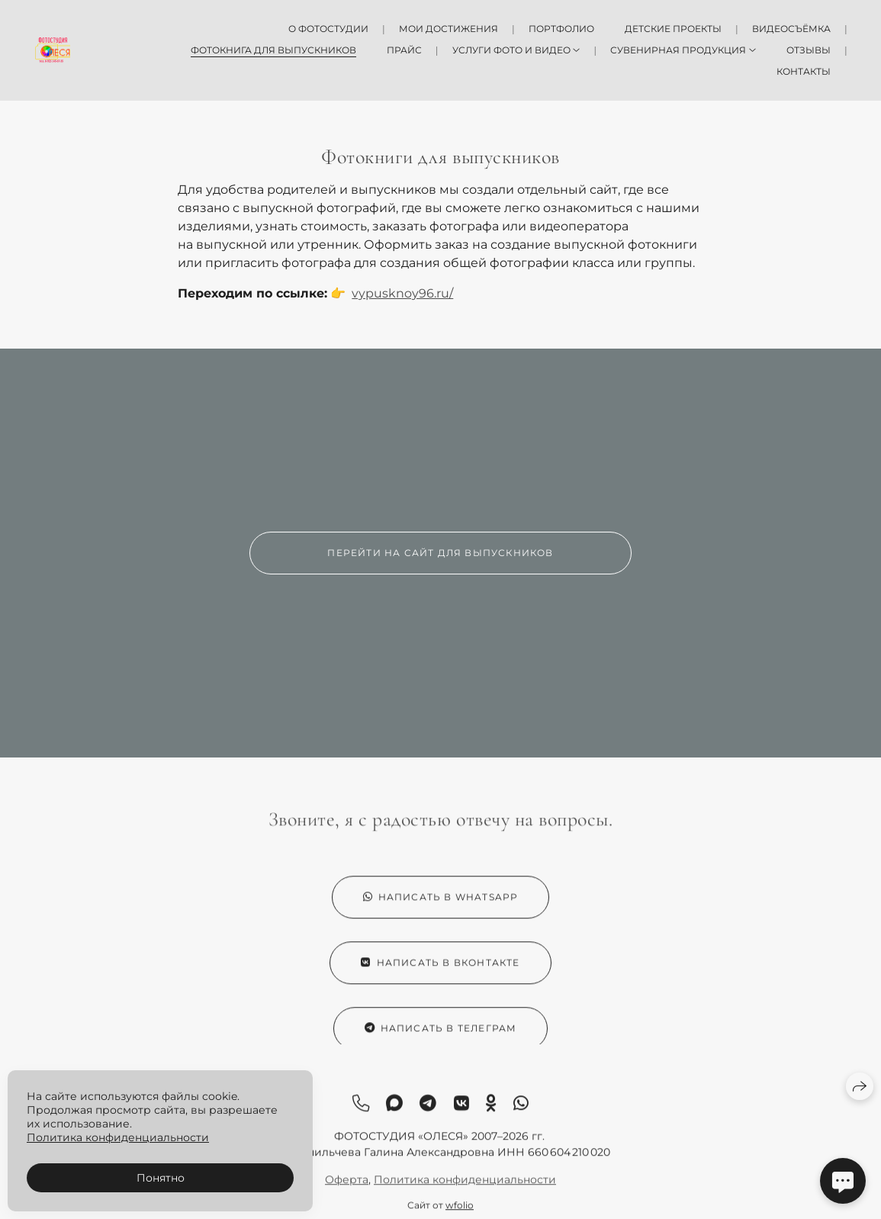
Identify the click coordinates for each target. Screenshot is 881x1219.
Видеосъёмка (791, 28)
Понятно (161, 1178)
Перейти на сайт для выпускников (440, 552)
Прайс (404, 50)
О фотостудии (328, 28)
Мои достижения (448, 28)
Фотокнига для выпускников (273, 50)
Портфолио (561, 28)
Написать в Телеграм (441, 1036)
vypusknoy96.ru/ (402, 293)
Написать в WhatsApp (441, 905)
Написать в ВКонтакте (440, 970)
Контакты (804, 71)
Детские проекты (673, 28)
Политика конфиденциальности (465, 1188)
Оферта (346, 1188)
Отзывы (808, 50)
